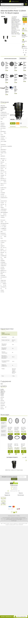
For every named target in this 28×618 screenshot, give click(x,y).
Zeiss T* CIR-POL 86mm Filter (23, 445)
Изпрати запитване (24, 30)
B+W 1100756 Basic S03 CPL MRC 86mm (16, 428)
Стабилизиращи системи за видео (4, 426)
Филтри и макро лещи (3, 419)
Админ (2, 523)
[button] (23, 51)
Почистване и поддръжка (3, 431)
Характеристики (8, 616)
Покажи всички (22, 58)
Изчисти (23, 457)
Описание (3, 616)
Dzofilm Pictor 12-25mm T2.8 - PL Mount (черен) (17, 115)
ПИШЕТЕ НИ (14, 487)
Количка (26, 3)
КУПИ (6, 70)
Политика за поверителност (14, 523)
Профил (26, 1)
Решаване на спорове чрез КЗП (10, 524)
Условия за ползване (6, 523)
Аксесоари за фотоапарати (3, 435)
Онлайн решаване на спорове (22, 523)
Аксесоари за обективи (3, 423)
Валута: (9, 508)
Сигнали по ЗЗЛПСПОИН (19, 524)
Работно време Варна (21, 616)
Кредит (25, 21)
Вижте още (14, 36)
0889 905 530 (14, 489)
